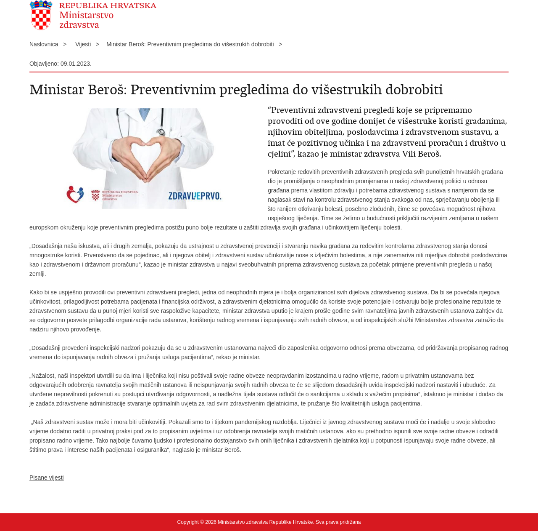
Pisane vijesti (46, 477)
